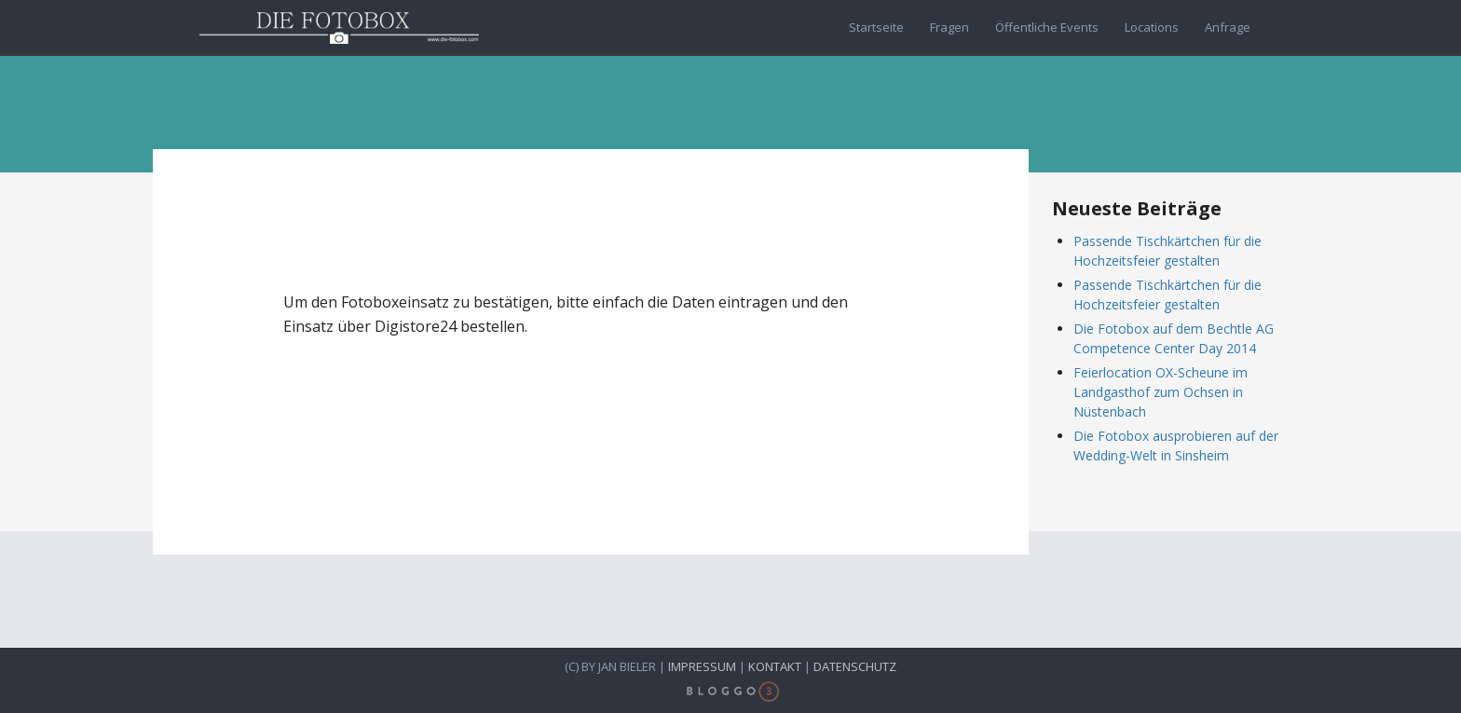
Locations (1152, 27)
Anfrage (1227, 27)
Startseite (876, 27)
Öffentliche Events (1047, 27)
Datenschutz (854, 666)
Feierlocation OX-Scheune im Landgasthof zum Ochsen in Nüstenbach (1160, 391)
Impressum (702, 666)
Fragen (949, 27)
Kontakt (774, 666)
